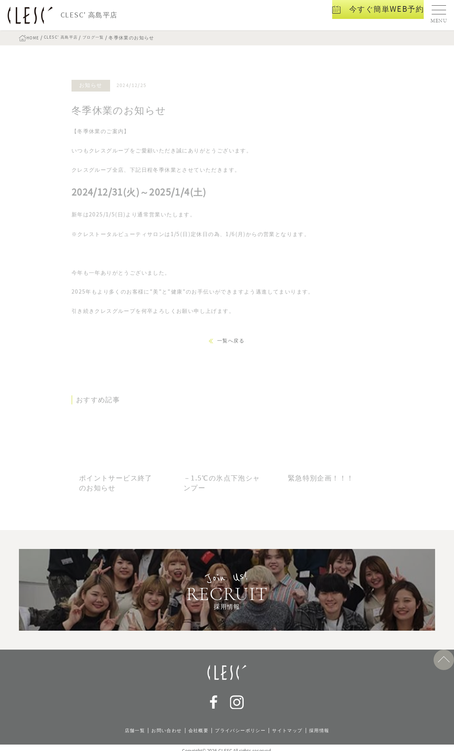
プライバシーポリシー (242, 724)
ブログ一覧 (106, 38)
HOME (36, 38)
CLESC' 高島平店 (68, 38)
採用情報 (330, 724)
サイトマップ (294, 724)
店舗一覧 (123, 724)
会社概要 (195, 724)
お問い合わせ (158, 724)
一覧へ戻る (231, 341)
